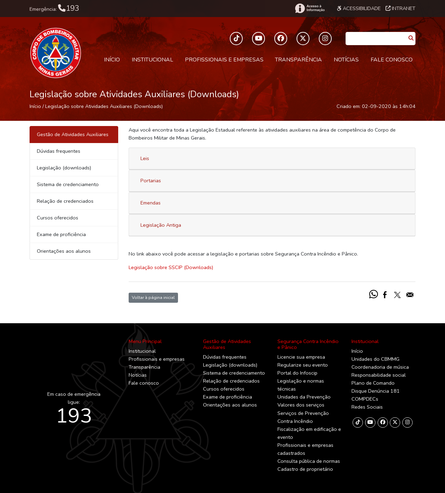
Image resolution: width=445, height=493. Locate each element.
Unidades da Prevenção (304, 396)
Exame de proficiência (61, 234)
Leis (144, 158)
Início (112, 60)
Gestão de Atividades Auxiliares (227, 344)
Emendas (150, 202)
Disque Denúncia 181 (375, 390)
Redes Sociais (367, 406)
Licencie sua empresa (301, 356)
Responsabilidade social (378, 374)
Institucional (152, 60)
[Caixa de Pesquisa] (376, 36)
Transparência (298, 60)
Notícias (346, 60)
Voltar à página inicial (153, 297)
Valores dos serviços (300, 404)
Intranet (400, 8)
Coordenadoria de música (380, 367)
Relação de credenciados (65, 201)
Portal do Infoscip (297, 372)
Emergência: (54, 8)
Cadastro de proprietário (305, 469)
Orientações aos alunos (64, 251)
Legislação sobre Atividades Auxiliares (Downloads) (104, 106)
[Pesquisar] (410, 38)
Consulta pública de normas (308, 461)
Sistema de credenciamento (68, 184)
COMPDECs (364, 398)
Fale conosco (392, 60)
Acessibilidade (359, 8)
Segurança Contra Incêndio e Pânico (308, 344)
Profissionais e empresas (224, 60)
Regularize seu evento (302, 364)
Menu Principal (145, 341)
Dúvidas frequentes (58, 151)
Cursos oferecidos (57, 217)
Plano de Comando (373, 382)
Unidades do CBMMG (375, 359)
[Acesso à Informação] (309, 8)
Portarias (150, 180)
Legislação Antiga (160, 225)
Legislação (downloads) (64, 167)
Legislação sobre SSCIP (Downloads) (171, 267)
